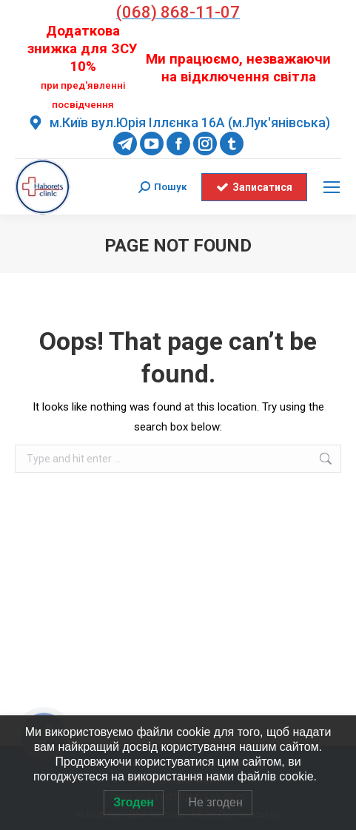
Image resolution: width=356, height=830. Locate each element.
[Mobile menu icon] (331, 187)
